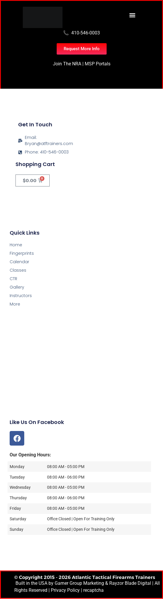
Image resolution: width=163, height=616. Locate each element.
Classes (18, 270)
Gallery (17, 287)
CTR (13, 279)
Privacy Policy (65, 590)
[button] (132, 15)
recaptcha (93, 590)
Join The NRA (67, 64)
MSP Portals (97, 64)
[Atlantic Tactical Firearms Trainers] (81, 377)
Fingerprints (22, 253)
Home (16, 245)
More (15, 304)
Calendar (19, 262)
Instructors (21, 296)
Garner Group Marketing (79, 583)
